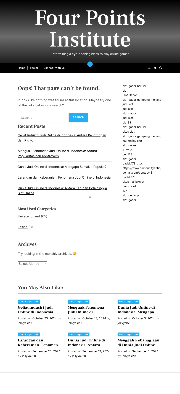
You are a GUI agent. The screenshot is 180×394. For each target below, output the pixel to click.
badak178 (129, 177)
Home (21, 67)
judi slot (128, 104)
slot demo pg (132, 195)
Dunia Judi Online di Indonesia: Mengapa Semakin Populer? (62, 167)
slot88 (127, 122)
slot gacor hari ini (134, 86)
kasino (34, 67)
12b (125, 191)
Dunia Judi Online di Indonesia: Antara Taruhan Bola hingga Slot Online (87, 347)
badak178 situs (133, 163)
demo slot (129, 186)
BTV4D (127, 149)
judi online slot (132, 140)
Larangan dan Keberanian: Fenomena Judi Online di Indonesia (64, 177)
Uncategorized (29, 216)
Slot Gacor (130, 95)
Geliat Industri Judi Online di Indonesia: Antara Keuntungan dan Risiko (40, 314)
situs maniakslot (133, 181)
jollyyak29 (25, 323)
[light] (155, 67)
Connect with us (54, 67)
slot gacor (129, 113)
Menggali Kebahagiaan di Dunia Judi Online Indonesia (138, 345)
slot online (129, 145)
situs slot (129, 131)
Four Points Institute (90, 29)
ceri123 (127, 154)
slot (125, 90)
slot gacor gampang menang (142, 99)
